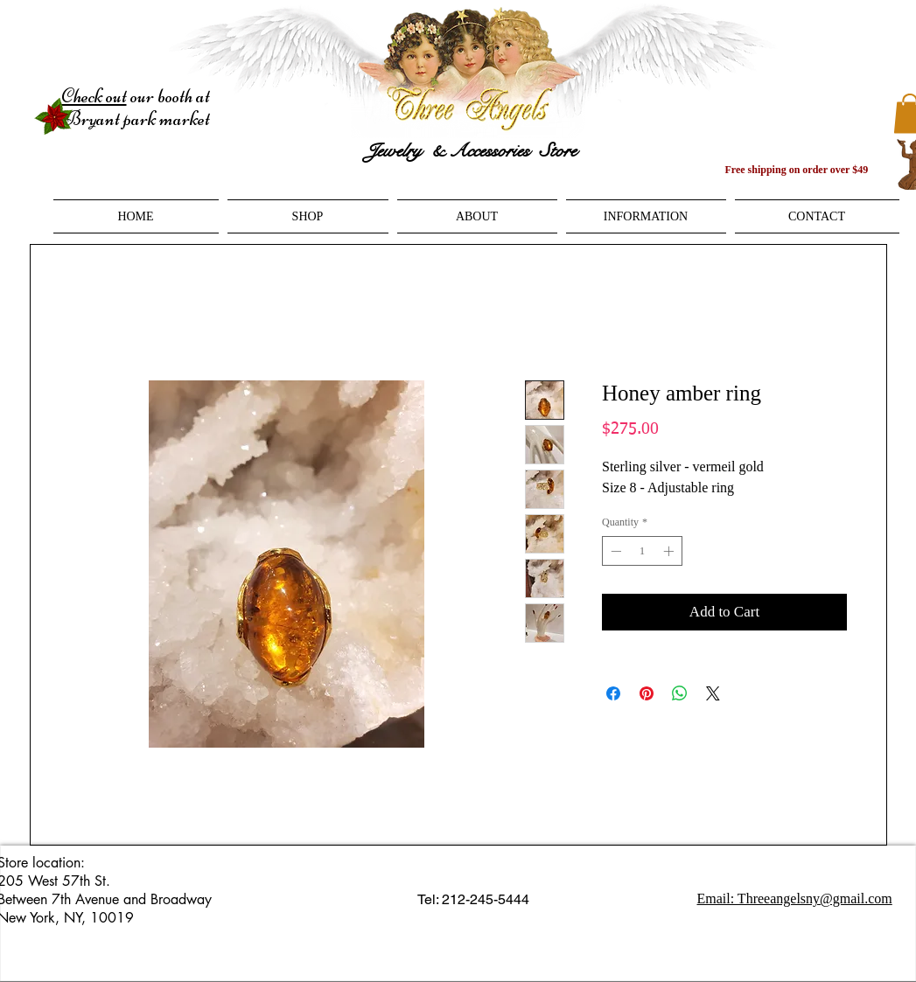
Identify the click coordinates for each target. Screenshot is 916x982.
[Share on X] (713, 693)
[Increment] (670, 551)
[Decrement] (614, 551)
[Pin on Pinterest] (646, 693)
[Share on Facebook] (613, 693)
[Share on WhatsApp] (679, 693)
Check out (94, 96)
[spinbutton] (642, 551)
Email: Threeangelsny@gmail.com (794, 898)
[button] (308, 216)
